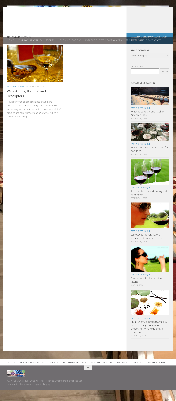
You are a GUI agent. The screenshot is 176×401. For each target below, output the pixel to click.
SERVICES (131, 40)
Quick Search (137, 77)
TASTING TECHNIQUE (17, 97)
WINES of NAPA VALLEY (30, 40)
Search (165, 82)
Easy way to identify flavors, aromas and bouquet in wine (147, 247)
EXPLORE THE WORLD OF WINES (102, 40)
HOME (10, 40)
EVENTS (50, 40)
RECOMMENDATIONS (69, 40)
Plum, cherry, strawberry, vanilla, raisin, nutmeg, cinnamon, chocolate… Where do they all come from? (149, 338)
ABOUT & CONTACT (150, 40)
